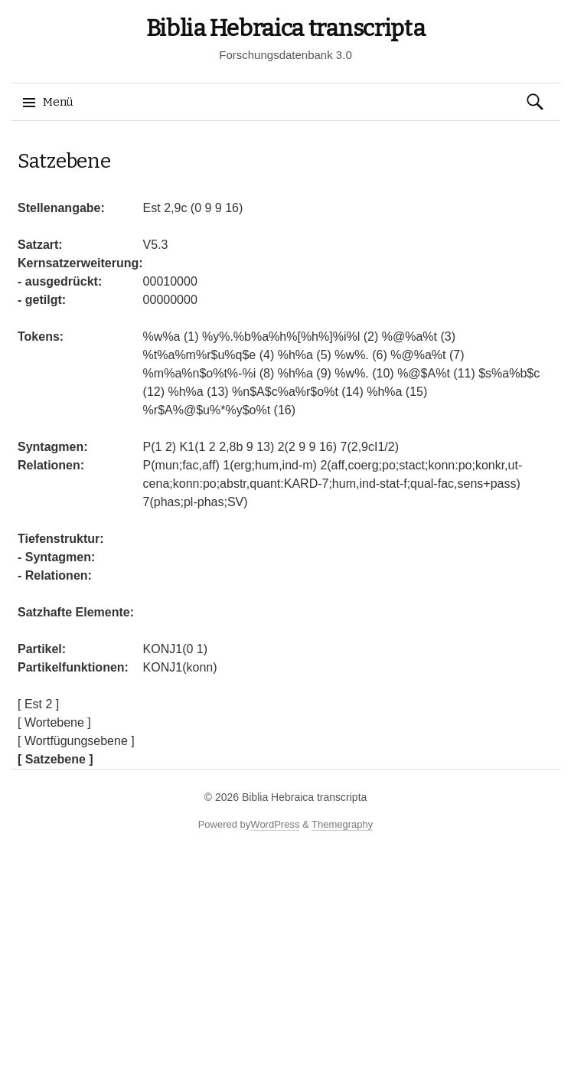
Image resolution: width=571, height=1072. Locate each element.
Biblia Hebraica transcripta (286, 28)
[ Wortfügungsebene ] (76, 740)
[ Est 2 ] (38, 704)
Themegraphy (342, 824)
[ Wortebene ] (54, 722)
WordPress (274, 824)
